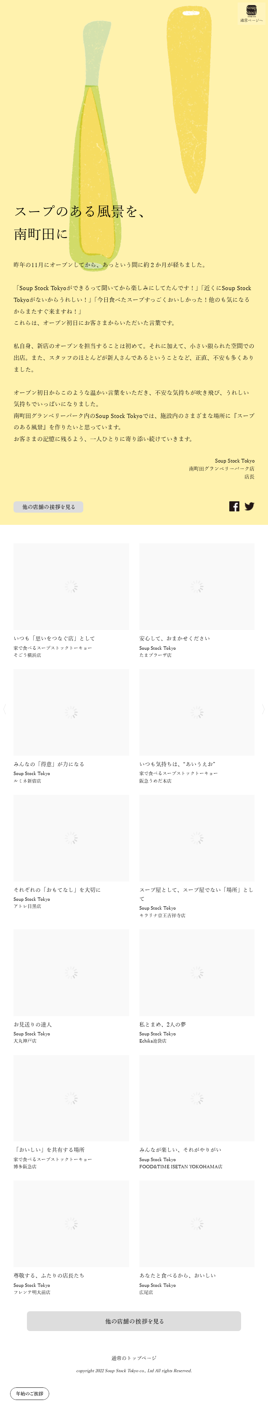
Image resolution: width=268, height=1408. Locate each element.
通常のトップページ (134, 1358)
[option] (134, 262)
